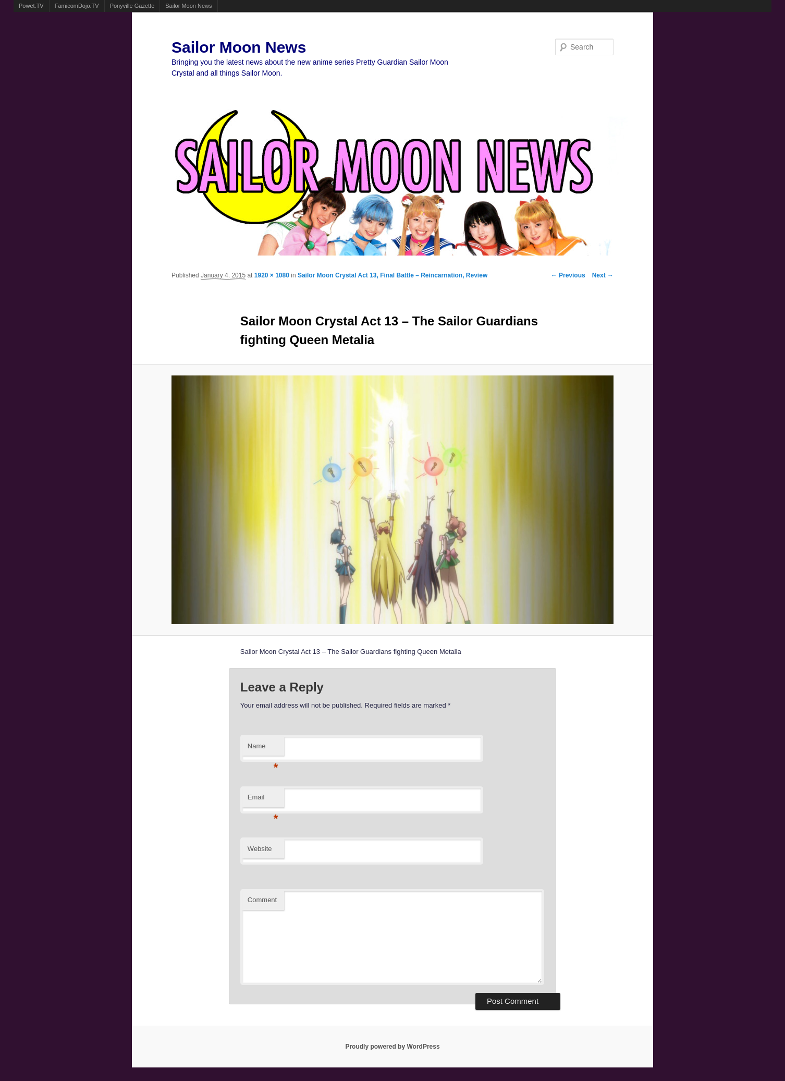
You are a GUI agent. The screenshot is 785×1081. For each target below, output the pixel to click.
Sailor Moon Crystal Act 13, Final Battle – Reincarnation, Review (392, 275)
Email (263, 800)
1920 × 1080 (271, 275)
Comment (262, 900)
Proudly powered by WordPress (392, 1046)
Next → (603, 275)
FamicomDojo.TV (77, 6)
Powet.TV (31, 6)
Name (263, 749)
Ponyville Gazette (132, 6)
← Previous (568, 275)
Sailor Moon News (188, 6)
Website (260, 849)
